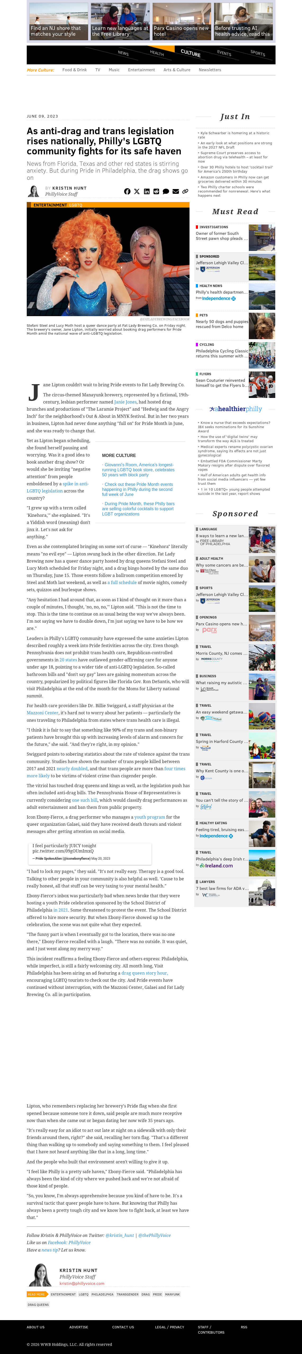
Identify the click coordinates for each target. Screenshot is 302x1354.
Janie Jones (125, 402)
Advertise (78, 1326)
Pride (157, 1294)
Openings (208, 617)
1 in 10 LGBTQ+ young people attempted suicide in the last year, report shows (234, 491)
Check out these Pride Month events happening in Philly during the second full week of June (137, 489)
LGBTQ (75, 205)
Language (208, 529)
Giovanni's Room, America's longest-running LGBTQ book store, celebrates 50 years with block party (138, 470)
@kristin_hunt (120, 1235)
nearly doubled (72, 768)
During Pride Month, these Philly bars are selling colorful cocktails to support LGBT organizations (138, 508)
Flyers (205, 373)
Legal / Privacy (169, 1326)
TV (97, 69)
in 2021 (60, 910)
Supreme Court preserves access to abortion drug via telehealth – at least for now (233, 157)
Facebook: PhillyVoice (69, 1242)
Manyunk (172, 1294)
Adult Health (211, 558)
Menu (35, 55)
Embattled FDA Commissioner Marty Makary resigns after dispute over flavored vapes (234, 465)
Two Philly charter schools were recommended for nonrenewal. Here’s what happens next (234, 191)
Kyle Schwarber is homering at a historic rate (233, 135)
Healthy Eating (213, 823)
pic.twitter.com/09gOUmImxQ (63, 851)
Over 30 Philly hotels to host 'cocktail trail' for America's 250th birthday (235, 169)
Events (224, 53)
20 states (68, 659)
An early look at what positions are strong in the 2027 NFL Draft (235, 145)
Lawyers (207, 881)
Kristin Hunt (69, 188)
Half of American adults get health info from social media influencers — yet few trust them (232, 479)
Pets (204, 315)
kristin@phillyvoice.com (82, 1283)
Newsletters (210, 69)
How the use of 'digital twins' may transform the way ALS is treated (228, 438)
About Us (35, 1326)
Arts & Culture (177, 69)
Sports (257, 52)
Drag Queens (38, 1304)
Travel (205, 646)
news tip (50, 1250)
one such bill (84, 800)
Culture (190, 53)
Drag (146, 1294)
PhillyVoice (63, 54)
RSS (244, 1326)
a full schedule (122, 582)
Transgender (127, 1294)
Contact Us (123, 1326)
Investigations (214, 227)
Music (114, 69)
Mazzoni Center (42, 712)
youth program (149, 817)
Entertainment (141, 69)
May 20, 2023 (100, 858)
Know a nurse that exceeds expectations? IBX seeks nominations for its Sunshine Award (234, 426)
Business (208, 676)
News (123, 53)
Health (157, 53)
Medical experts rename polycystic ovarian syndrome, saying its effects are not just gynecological (235, 451)
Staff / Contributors (211, 1329)
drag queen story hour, (144, 973)
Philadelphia (103, 1294)
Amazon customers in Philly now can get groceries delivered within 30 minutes (233, 179)
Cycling (207, 344)
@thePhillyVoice (154, 1235)
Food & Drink (74, 69)
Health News (211, 285)
